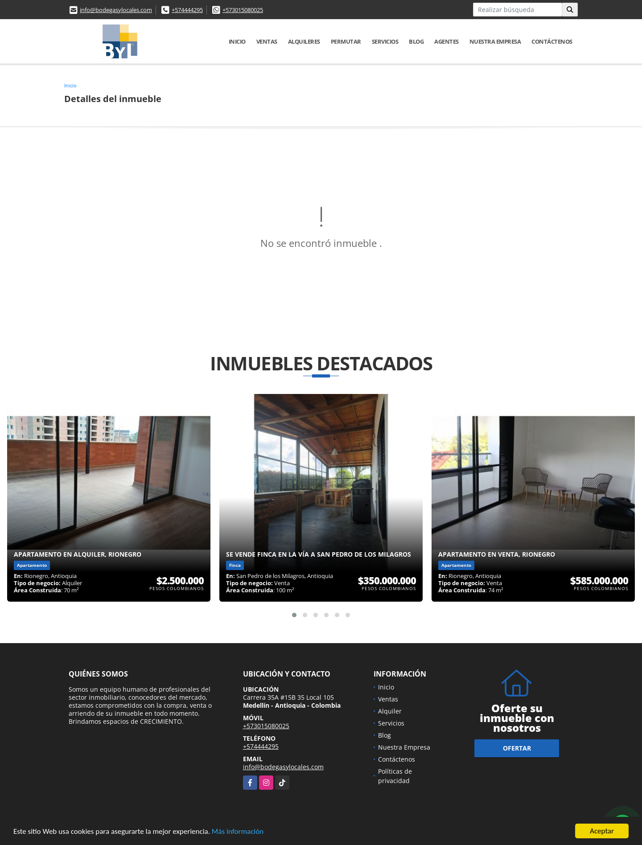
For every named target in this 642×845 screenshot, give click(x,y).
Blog (416, 41)
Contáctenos (551, 41)
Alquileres (304, 41)
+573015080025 (242, 10)
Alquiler (390, 711)
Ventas (266, 41)
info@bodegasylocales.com (116, 10)
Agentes (446, 41)
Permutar (346, 41)
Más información (237, 832)
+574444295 (187, 10)
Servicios (385, 41)
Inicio (237, 41)
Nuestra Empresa (495, 41)
